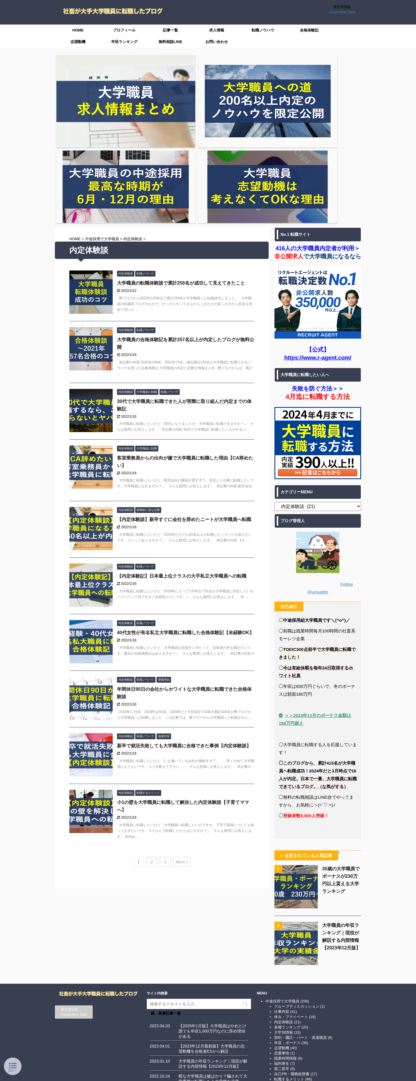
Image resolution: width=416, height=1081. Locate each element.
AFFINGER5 (277, 1073)
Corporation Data (342, 12)
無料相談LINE (170, 42)
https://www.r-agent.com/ (317, 238)
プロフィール (124, 30)
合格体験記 (309, 30)
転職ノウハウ (263, 30)
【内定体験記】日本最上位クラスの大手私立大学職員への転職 (181, 457)
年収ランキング (124, 42)
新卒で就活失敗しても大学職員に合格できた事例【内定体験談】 (184, 626)
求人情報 (216, 30)
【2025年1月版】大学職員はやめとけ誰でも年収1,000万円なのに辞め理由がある (212, 915)
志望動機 (78, 42)
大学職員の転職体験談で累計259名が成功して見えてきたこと (181, 163)
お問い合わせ (216, 42)
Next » (182, 742)
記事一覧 (170, 30)
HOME (78, 30)
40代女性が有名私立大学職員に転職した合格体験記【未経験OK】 (185, 513)
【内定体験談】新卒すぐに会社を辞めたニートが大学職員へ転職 (184, 400)
